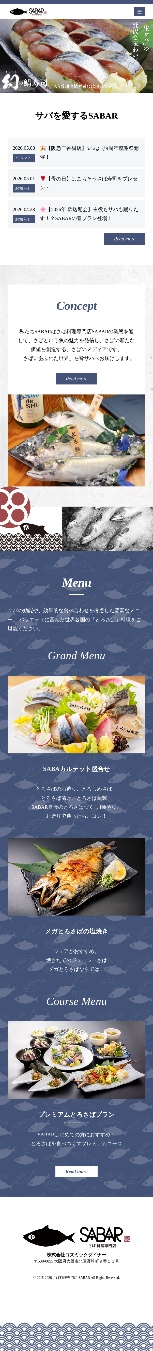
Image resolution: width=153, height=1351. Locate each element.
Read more (124, 238)
